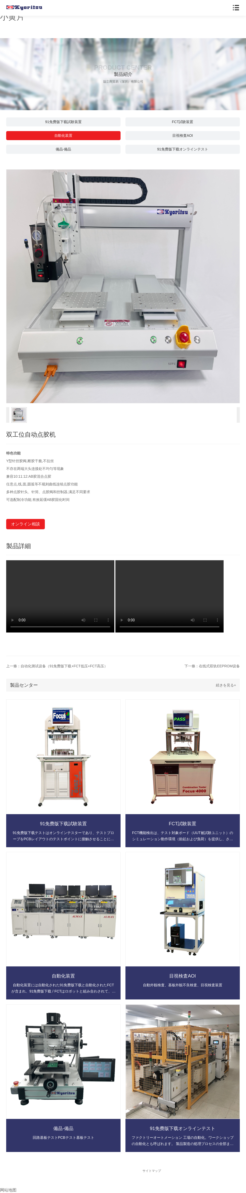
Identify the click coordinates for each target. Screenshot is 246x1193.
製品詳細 (18, 545)
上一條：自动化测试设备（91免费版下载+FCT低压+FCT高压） (57, 666)
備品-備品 (63, 149)
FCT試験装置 (182, 122)
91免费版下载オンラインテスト (182, 149)
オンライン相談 (25, 524)
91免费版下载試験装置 (63, 122)
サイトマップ (151, 1171)
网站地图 (8, 1190)
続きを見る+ (226, 685)
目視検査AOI (182, 135)
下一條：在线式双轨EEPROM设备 (212, 666)
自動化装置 (63, 135)
